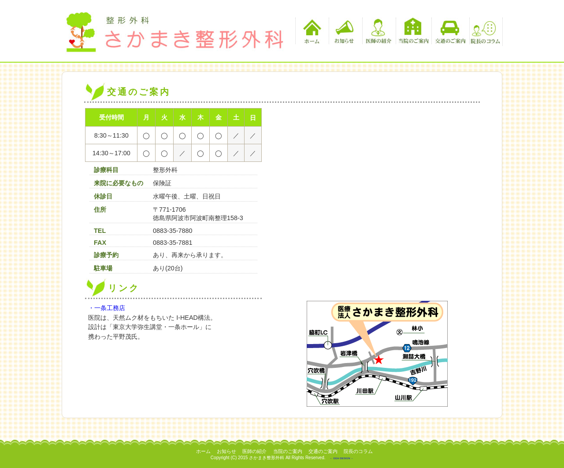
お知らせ (344, 31)
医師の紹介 (377, 31)
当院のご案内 (413, 31)
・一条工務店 (106, 307)
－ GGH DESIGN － (341, 458)
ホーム (311, 31)
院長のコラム (485, 31)
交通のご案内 (449, 31)
